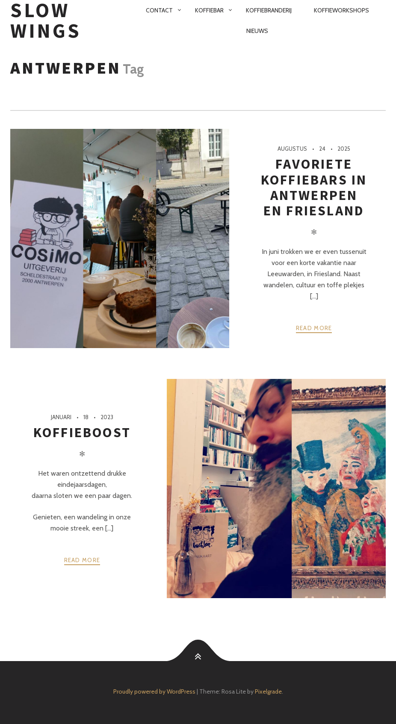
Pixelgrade (268, 691)
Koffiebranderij (269, 10)
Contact (159, 10)
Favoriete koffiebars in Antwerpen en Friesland (314, 187)
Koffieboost (82, 432)
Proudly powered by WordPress (154, 691)
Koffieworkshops (341, 10)
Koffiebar (209, 10)
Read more (314, 328)
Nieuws (257, 31)
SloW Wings (45, 21)
